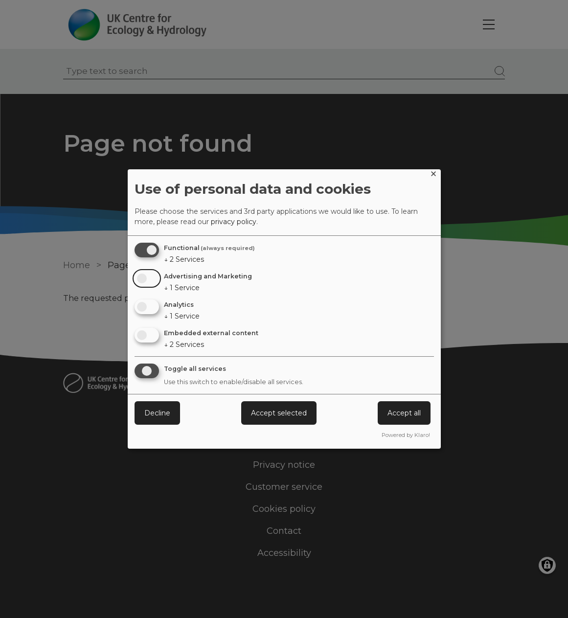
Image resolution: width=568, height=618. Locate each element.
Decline (157, 413)
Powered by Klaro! (406, 435)
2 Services (184, 259)
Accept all (404, 413)
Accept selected (279, 413)
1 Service (182, 288)
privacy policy (233, 221)
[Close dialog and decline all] (433, 175)
